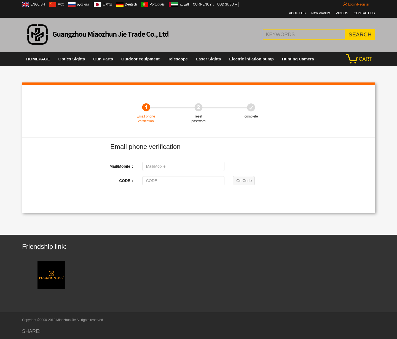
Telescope (178, 59)
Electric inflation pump (251, 59)
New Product (320, 13)
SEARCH (359, 34)
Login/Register (356, 4)
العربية (184, 4)
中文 (61, 4)
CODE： (126, 180)
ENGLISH (38, 4)
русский (83, 4)
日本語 (107, 4)
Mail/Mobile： (121, 166)
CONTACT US (364, 13)
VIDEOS (342, 13)
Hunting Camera (298, 59)
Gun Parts (103, 59)
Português (157, 4)
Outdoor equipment (140, 59)
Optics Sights (71, 59)
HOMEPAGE (38, 59)
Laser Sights (208, 59)
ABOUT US (297, 13)
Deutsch (131, 4)
